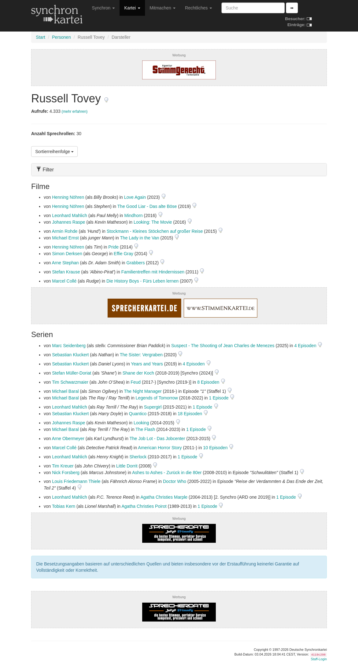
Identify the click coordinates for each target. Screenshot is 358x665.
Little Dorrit (126, 465)
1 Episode (219, 397)
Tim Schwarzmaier (70, 382)
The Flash (145, 429)
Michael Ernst (65, 237)
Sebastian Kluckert (70, 354)
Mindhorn (133, 215)
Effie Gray (123, 253)
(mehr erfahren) (75, 111)
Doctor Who (174, 481)
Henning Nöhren (68, 197)
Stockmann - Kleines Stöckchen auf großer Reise (155, 231)
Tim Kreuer (63, 465)
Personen (61, 37)
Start (40, 37)
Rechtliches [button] (198, 7)
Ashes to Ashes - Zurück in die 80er (167, 472)
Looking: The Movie (153, 222)
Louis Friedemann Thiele (76, 481)
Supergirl (153, 407)
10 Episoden (216, 447)
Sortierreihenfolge (54, 151)
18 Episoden (191, 413)
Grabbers (135, 262)
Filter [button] (45, 169)
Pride (113, 246)
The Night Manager (143, 391)
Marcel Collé (64, 281)
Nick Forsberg (65, 472)
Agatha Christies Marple (163, 497)
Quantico (138, 413)
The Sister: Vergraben (141, 354)
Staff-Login (319, 659)
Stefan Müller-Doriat (71, 372)
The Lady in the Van (139, 237)
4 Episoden (305, 345)
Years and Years (147, 363)
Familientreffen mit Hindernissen (153, 271)
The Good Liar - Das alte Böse (147, 206)
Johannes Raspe (68, 222)
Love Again (135, 197)
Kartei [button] (132, 7)
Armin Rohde (65, 231)
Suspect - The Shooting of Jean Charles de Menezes (222, 345)
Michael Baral (65, 391)
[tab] (179, 169)
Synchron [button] (103, 7)
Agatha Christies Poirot (143, 506)
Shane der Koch (138, 372)
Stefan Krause (66, 271)
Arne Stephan (65, 262)
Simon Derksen (67, 253)
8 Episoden (209, 382)
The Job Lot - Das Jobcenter (157, 438)
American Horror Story (160, 447)
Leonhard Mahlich (69, 215)
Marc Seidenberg (69, 345)
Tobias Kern (63, 506)
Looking (141, 422)
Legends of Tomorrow (157, 397)
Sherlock (137, 456)
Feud (136, 382)
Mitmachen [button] (163, 7)
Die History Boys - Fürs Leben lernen (142, 281)
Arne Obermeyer (68, 438)
